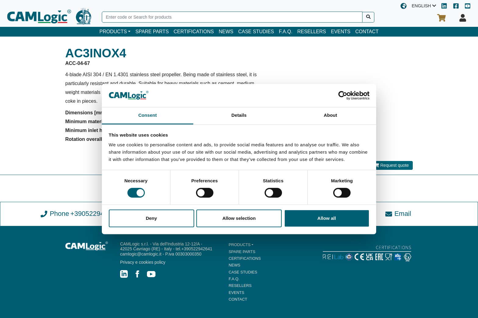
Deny (151, 218)
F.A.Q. (285, 31)
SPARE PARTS (152, 31)
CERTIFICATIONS (194, 31)
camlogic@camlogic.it (141, 254)
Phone (80, 214)
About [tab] (330, 115)
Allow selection (238, 218)
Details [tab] (239, 115)
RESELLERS (311, 31)
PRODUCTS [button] (113, 31)
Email (398, 213)
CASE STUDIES (256, 31)
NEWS (226, 31)
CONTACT (367, 31)
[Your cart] (441, 18)
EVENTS (341, 31)
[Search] (232, 17)
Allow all (326, 218)
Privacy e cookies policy (143, 262)
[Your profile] (463, 18)
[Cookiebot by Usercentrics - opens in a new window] (342, 95)
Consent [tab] (147, 115)
